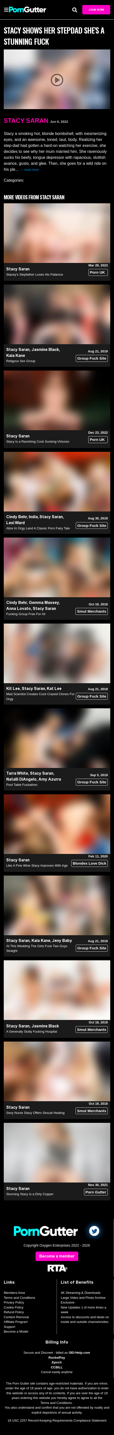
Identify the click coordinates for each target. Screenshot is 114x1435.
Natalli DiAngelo (21, 779)
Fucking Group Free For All (25, 614)
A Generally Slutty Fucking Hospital (31, 1031)
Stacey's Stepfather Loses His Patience (34, 274)
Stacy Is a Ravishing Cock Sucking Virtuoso (37, 441)
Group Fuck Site (91, 358)
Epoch (57, 1362)
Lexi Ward (15, 522)
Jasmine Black (45, 349)
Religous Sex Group (20, 361)
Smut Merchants (91, 611)
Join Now (96, 9)
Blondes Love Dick (89, 863)
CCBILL (57, 1367)
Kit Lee (13, 688)
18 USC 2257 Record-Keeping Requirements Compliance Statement (57, 1420)
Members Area (14, 1293)
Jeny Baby (62, 940)
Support (9, 1327)
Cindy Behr (16, 516)
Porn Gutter (96, 1192)
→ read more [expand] (29, 169)
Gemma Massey (44, 602)
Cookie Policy (14, 1307)
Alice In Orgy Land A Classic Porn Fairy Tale (38, 528)
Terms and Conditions (19, 1298)
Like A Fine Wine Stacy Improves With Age (37, 865)
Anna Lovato (18, 608)
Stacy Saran (26, 120)
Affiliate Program (16, 1322)
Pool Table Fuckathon (22, 785)
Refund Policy (14, 1312)
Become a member (56, 1256)
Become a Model (16, 1331)
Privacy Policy (14, 1302)
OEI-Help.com (79, 1352)
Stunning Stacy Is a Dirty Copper (30, 1194)
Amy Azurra (49, 779)
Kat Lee (54, 688)
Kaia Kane (15, 355)
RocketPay (56, 1357)
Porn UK (97, 272)
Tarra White (17, 773)
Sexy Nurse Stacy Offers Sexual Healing (35, 1113)
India (33, 516)
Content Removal (16, 1317)
